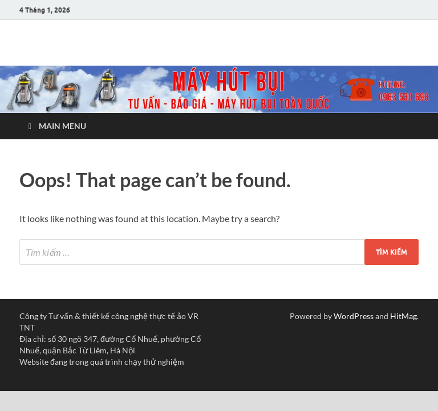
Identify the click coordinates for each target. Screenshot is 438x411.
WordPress (354, 316)
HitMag (403, 316)
